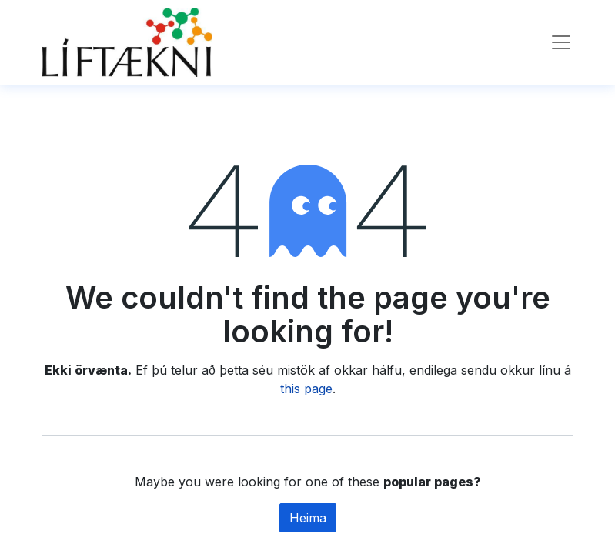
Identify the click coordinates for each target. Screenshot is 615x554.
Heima (307, 518)
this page (306, 388)
